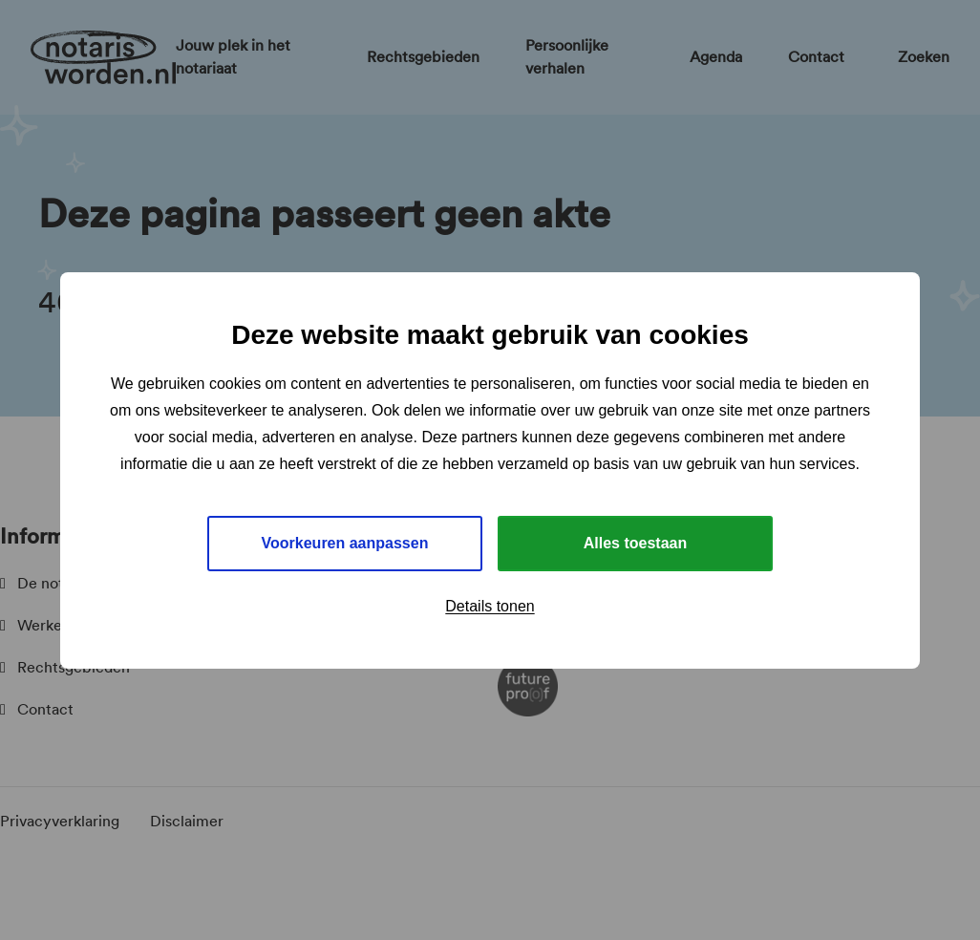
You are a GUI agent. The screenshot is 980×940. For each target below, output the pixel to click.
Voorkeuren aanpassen (345, 543)
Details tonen (489, 606)
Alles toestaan (635, 543)
